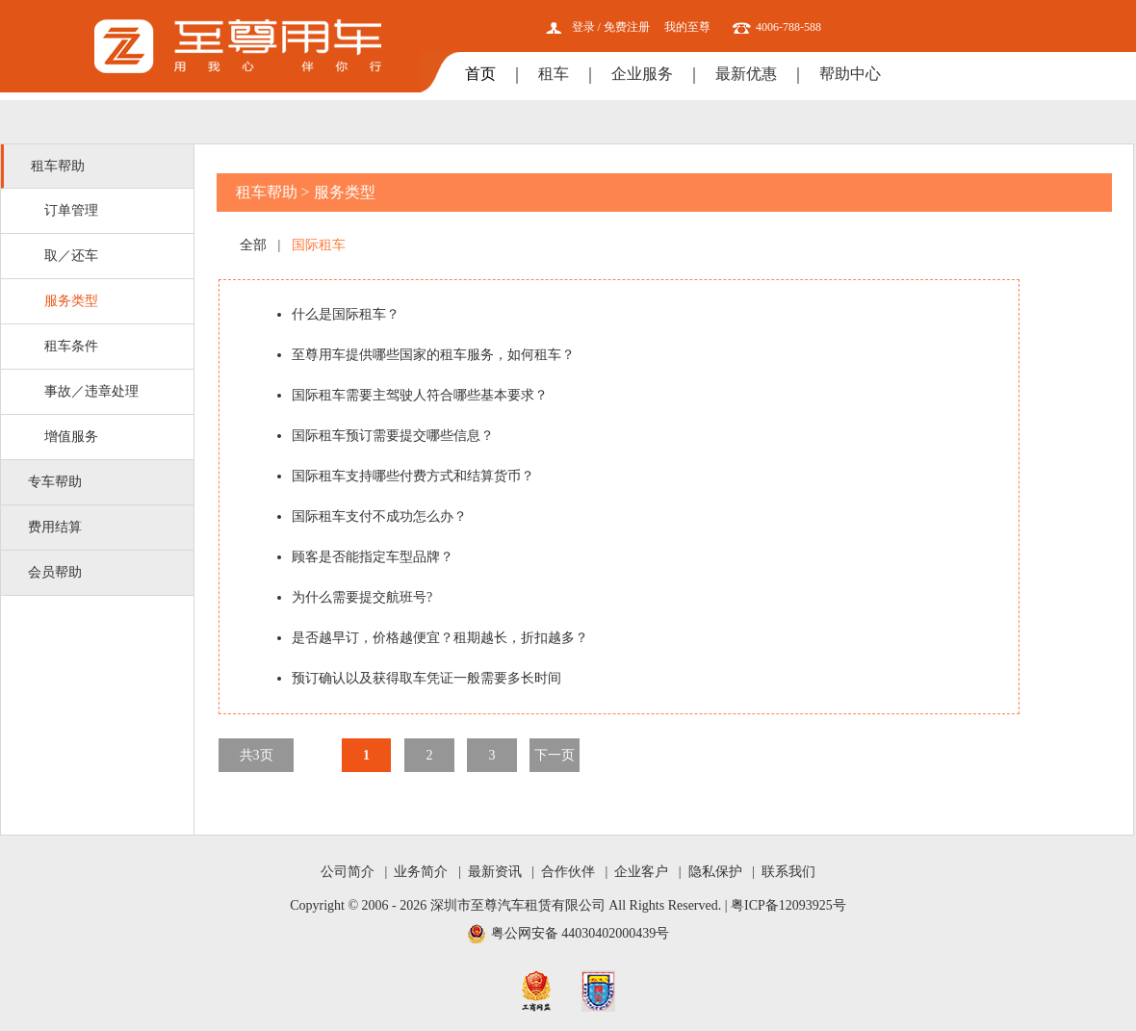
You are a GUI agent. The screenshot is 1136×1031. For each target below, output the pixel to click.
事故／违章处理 (91, 391)
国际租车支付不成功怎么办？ (379, 516)
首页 (480, 73)
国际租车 (319, 245)
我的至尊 (687, 27)
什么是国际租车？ (346, 314)
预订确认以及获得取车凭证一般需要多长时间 (426, 678)
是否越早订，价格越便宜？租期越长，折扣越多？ (440, 638)
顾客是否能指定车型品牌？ (372, 557)
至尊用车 (238, 46)
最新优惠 (746, 73)
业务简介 (421, 871)
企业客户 (641, 871)
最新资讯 (495, 871)
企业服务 (642, 73)
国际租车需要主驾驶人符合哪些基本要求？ (420, 395)
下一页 (554, 755)
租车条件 (71, 346)
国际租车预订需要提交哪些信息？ (393, 435)
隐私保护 (715, 871)
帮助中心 (850, 73)
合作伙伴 (568, 871)
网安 (598, 991)
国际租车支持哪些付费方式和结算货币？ (413, 476)
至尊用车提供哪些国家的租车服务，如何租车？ (433, 355)
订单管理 (71, 210)
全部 (253, 245)
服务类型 (71, 301)
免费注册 (627, 27)
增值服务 (71, 436)
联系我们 (788, 871)
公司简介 (347, 871)
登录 (583, 27)
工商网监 (536, 991)
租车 (553, 73)
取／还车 (71, 255)
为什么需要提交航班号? (362, 597)
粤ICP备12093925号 (788, 905)
